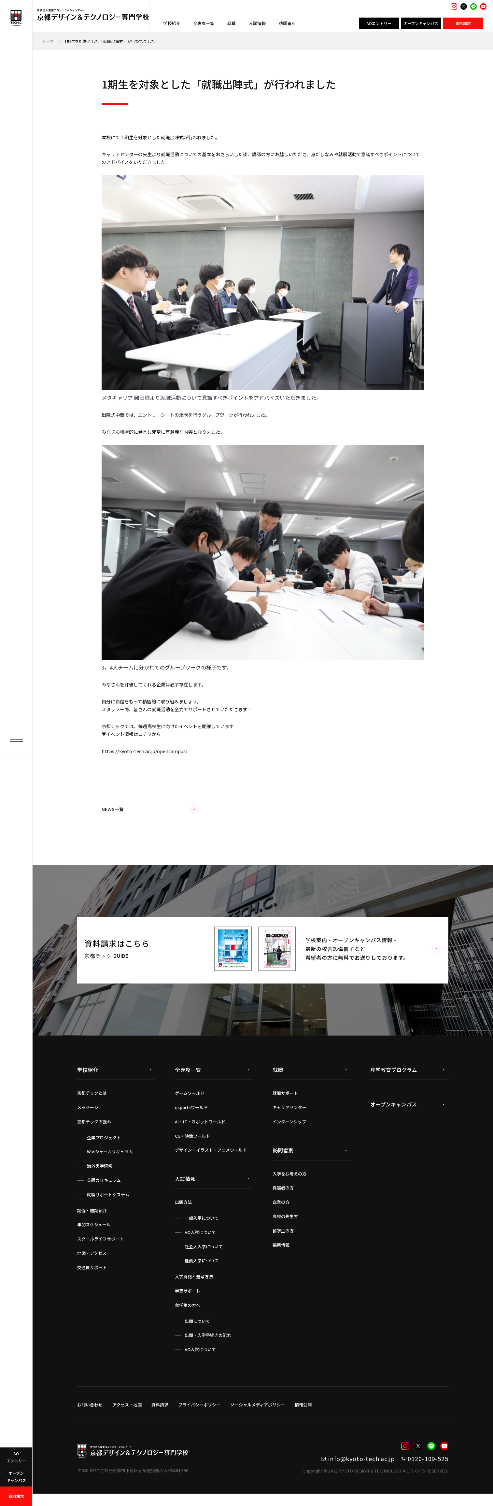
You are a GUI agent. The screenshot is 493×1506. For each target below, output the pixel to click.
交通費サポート (92, 1276)
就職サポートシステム (108, 1203)
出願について (197, 1330)
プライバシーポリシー (199, 1413)
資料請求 (463, 23)
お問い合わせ (90, 1413)
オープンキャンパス (420, 23)
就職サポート (285, 1102)
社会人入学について (204, 1255)
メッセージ (87, 1116)
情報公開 (303, 1413)
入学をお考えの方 (289, 1182)
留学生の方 (283, 1239)
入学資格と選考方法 (194, 1285)
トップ (48, 41)
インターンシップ (289, 1130)
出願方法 (183, 1211)
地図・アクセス (91, 1262)
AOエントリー (378, 23)
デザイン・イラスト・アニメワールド (211, 1159)
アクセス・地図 (127, 1413)
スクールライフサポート (100, 1247)
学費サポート (187, 1299)
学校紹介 (171, 23)
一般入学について (201, 1227)
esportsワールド (191, 1116)
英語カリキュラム (104, 1189)
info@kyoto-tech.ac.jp (335, 1469)
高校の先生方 (285, 1225)
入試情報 (257, 23)
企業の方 (281, 1211)
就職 (231, 23)
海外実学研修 (99, 1175)
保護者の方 (283, 1196)
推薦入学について (201, 1269)
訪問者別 (287, 23)
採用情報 (281, 1254)
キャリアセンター (289, 1116)
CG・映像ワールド (192, 1145)
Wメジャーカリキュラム (110, 1160)
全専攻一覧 (203, 23)
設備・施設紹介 (92, 1219)
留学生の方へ (187, 1314)
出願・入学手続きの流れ (208, 1344)
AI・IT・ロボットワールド (200, 1130)
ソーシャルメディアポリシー (257, 1413)
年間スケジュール (94, 1233)
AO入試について (200, 1241)
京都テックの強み (94, 1130)
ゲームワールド (189, 1102)
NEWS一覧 (150, 821)
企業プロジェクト (104, 1146)
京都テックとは (92, 1102)
